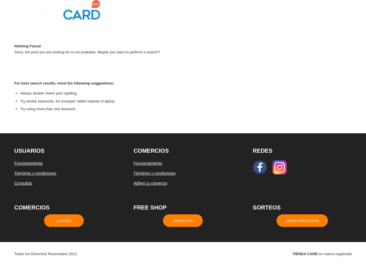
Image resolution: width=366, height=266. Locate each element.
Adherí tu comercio (150, 183)
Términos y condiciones (35, 173)
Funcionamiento (28, 163)
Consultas (23, 183)
